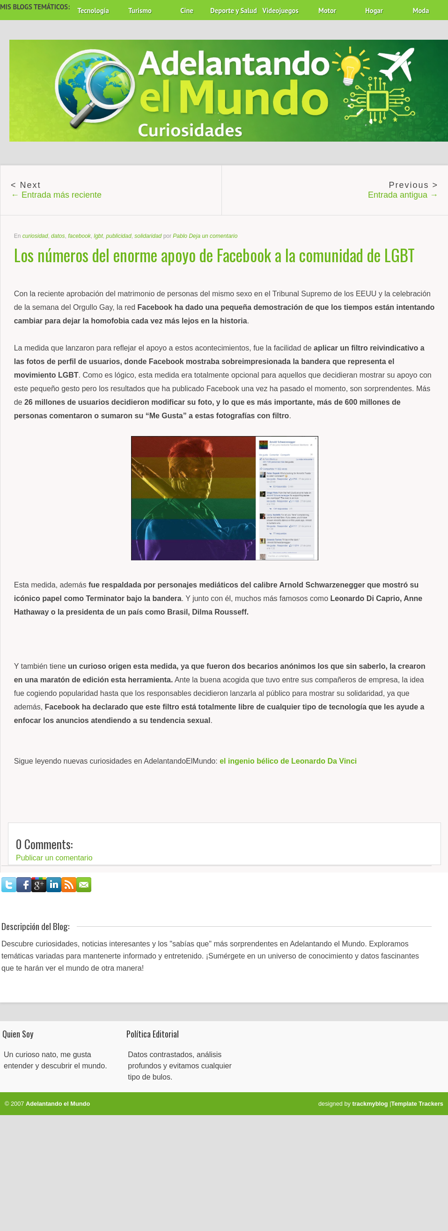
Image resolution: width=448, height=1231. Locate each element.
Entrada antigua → (403, 195)
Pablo (180, 236)
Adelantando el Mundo (58, 1103)
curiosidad (35, 236)
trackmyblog (370, 1103)
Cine (186, 10)
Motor (327, 10)
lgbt (98, 236)
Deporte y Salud (233, 10)
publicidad (119, 236)
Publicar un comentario (54, 858)
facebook (79, 236)
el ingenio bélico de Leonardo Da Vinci (288, 761)
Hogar (374, 10)
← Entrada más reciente (56, 195)
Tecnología (93, 10)
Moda (421, 10)
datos (58, 236)
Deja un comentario (213, 236)
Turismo (140, 10)
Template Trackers (417, 1103)
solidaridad (148, 236)
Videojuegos (281, 10)
